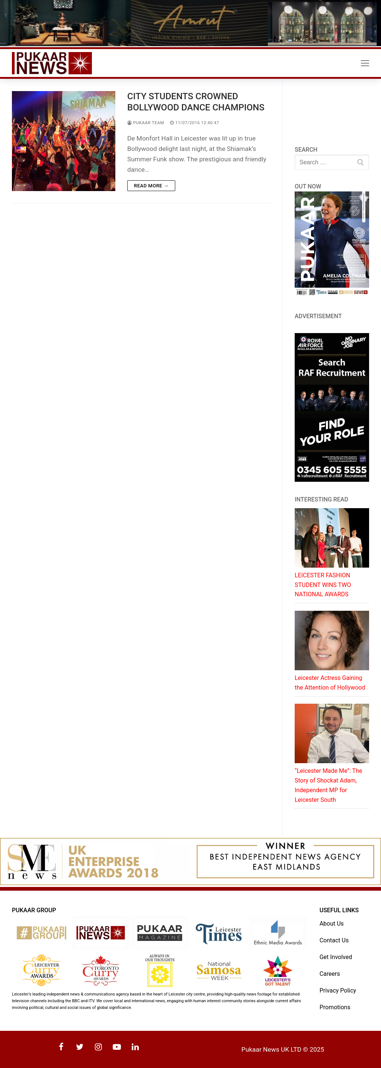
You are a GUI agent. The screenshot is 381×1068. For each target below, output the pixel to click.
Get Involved (336, 957)
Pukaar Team (145, 122)
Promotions (335, 1007)
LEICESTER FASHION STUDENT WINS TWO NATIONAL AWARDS (323, 585)
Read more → (151, 185)
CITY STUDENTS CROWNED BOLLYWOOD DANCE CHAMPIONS (196, 101)
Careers (330, 973)
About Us (332, 923)
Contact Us (334, 940)
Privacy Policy (338, 990)
